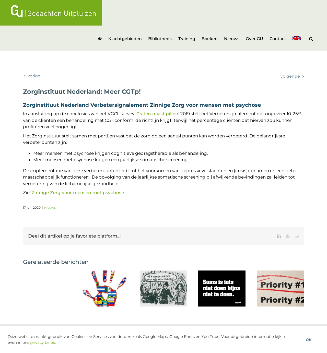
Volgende (290, 76)
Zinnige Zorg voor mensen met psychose (78, 192)
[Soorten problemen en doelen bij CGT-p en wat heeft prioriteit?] (280, 273)
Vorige (34, 76)
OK (308, 339)
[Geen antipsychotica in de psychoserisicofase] (222, 273)
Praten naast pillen (157, 113)
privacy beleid (43, 342)
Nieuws (50, 207)
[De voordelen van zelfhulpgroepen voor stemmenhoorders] (163, 273)
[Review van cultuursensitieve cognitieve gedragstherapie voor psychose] (105, 273)
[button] (311, 38)
